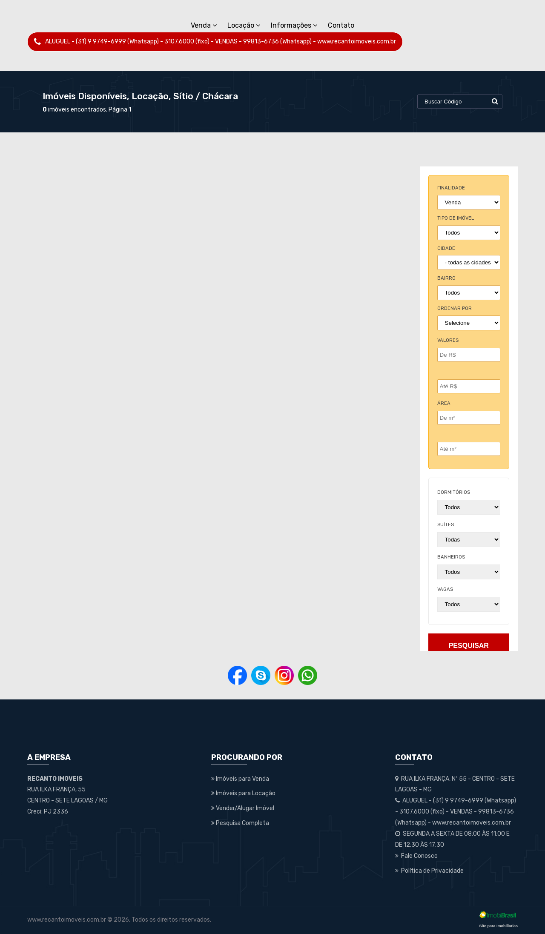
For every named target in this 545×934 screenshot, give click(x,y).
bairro (446, 278)
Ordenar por (454, 308)
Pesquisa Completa (240, 823)
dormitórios (453, 492)
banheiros (451, 557)
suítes (445, 524)
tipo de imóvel (455, 218)
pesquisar (469, 645)
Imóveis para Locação (243, 793)
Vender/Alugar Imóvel (242, 808)
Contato (341, 25)
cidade (446, 248)
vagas (445, 589)
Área (443, 403)
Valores (448, 340)
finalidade (451, 188)
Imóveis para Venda (240, 778)
